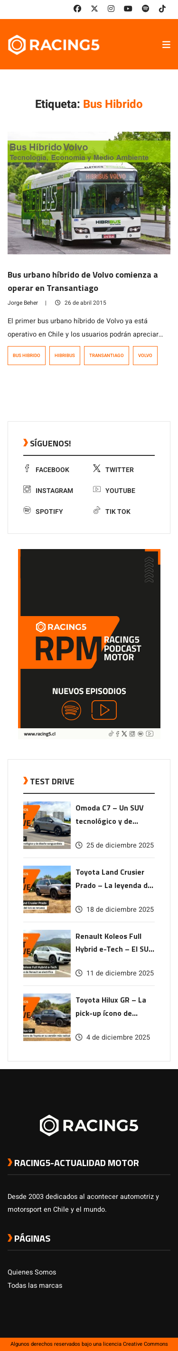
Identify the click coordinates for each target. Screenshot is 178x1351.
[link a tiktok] (162, 9)
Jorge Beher (23, 303)
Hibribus (65, 355)
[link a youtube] (128, 9)
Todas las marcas (35, 1286)
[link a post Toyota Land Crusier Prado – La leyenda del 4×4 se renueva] (47, 911)
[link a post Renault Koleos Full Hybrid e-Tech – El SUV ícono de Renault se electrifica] (47, 975)
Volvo (145, 355)
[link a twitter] (94, 9)
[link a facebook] (77, 9)
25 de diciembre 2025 (114, 845)
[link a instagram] (111, 9)
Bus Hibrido (26, 355)
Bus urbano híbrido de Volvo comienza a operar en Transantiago (83, 281)
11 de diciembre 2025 (114, 973)
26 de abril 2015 (80, 303)
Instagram (48, 491)
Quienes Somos (32, 1272)
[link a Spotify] (145, 9)
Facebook (46, 470)
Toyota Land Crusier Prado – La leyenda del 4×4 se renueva (114, 879)
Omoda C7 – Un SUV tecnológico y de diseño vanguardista (110, 815)
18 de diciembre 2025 (114, 910)
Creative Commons (145, 1344)
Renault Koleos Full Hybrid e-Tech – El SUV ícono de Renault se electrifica (114, 943)
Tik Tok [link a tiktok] (112, 512)
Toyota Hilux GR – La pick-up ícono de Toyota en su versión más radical (111, 1007)
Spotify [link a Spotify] (43, 512)
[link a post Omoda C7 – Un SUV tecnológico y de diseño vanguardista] (47, 847)
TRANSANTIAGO (106, 355)
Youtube (114, 491)
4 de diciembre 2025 (112, 1037)
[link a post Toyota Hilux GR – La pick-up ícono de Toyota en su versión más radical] (47, 1039)
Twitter (113, 470)
